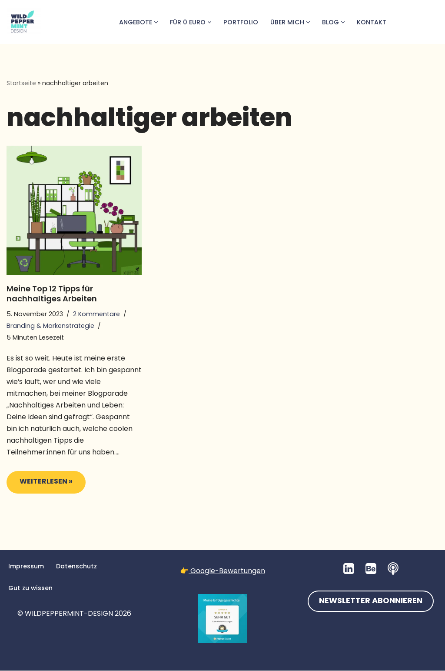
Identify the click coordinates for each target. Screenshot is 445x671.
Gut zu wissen (30, 588)
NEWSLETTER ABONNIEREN (370, 601)
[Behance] (370, 569)
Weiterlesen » (40, 485)
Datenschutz (76, 566)
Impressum (26, 566)
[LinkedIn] (348, 569)
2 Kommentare (96, 314)
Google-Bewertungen (227, 571)
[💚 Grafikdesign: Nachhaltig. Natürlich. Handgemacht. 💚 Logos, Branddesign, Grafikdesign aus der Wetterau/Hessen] (24, 22)
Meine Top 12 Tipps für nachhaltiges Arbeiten (52, 293)
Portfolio (240, 22)
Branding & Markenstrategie (50, 325)
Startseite (21, 83)
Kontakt (371, 22)
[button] (155, 22)
